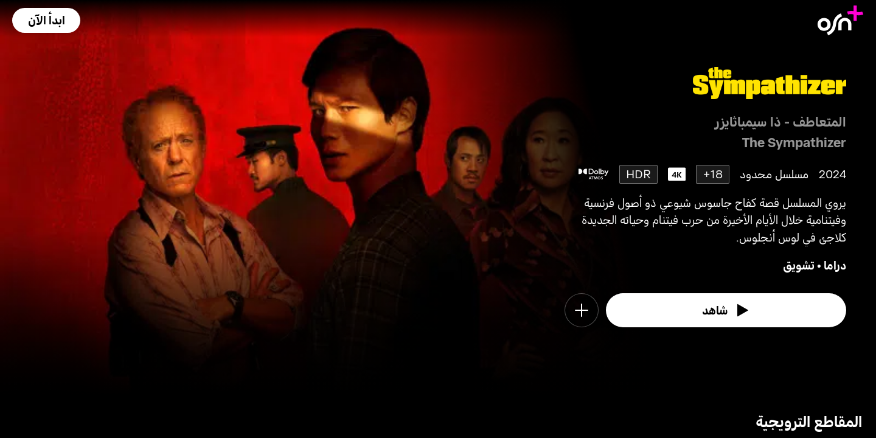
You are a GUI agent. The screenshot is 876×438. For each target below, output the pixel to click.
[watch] (726, 310)
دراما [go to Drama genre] (835, 265)
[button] (46, 20)
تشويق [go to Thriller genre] (799, 265)
